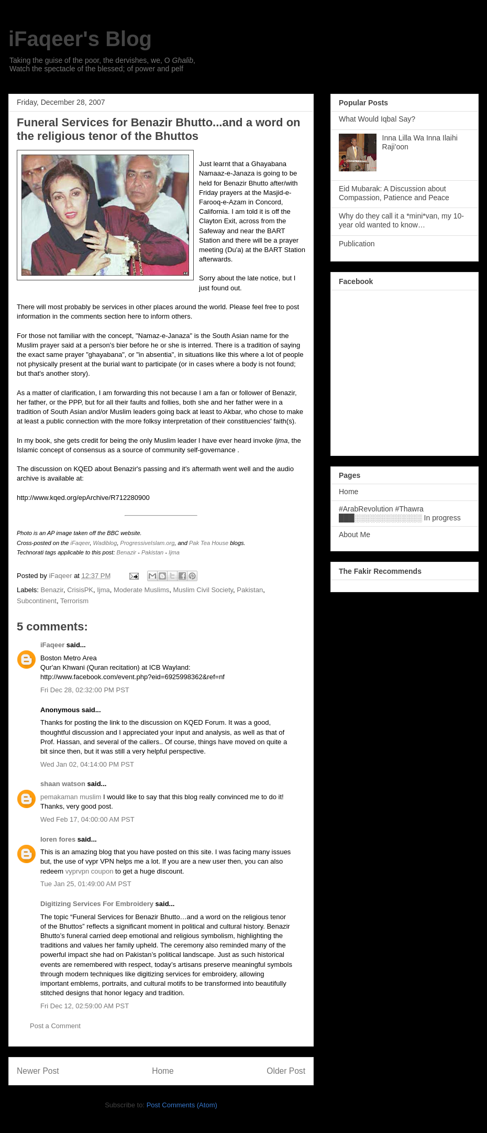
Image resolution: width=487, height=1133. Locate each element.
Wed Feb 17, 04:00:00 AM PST (87, 819)
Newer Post (38, 1070)
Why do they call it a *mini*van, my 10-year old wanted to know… (401, 220)
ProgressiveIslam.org (147, 543)
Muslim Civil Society (203, 590)
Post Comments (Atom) (182, 1105)
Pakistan (152, 552)
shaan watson (62, 784)
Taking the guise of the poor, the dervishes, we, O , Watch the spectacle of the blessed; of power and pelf (102, 64)
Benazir (126, 552)
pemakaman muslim (70, 797)
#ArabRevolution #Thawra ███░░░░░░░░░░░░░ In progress (400, 513)
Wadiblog (105, 543)
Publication (357, 243)
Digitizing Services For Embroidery (96, 904)
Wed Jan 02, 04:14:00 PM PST (87, 764)
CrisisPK (80, 590)
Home (163, 1070)
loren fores (57, 839)
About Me (354, 534)
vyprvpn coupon (89, 871)
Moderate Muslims (141, 590)
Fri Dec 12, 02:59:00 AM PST (84, 1006)
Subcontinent (37, 601)
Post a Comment (55, 1026)
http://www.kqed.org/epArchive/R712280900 (83, 498)
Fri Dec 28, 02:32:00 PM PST (84, 690)
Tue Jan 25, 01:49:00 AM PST (85, 884)
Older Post (286, 1070)
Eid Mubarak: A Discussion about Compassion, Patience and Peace (394, 193)
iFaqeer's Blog (80, 38)
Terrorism (74, 601)
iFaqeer (80, 543)
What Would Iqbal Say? (377, 119)
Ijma (174, 552)
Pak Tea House (208, 543)
